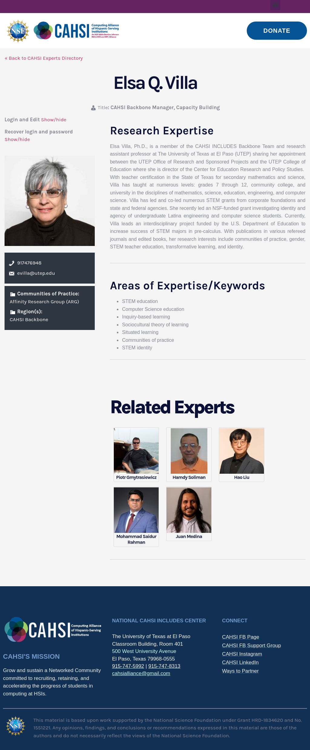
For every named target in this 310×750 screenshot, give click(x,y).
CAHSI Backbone (29, 319)
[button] (275, 5)
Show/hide (53, 119)
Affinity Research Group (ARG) (44, 301)
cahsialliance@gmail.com (141, 673)
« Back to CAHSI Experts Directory (44, 58)
